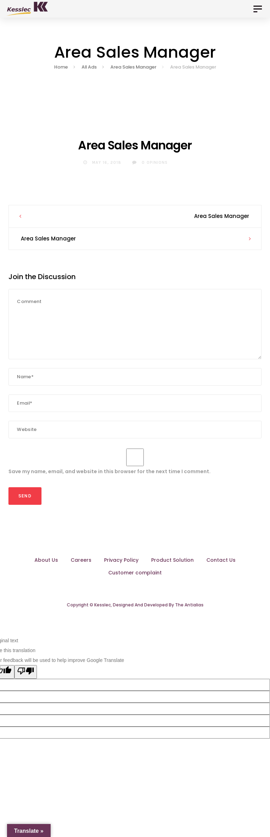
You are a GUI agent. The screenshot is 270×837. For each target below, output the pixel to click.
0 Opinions (150, 168)
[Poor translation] (25, 677)
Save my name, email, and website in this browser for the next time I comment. (109, 477)
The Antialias (189, 610)
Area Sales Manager (221, 221)
